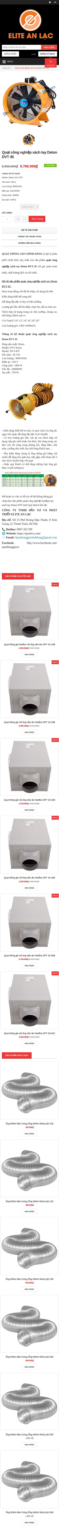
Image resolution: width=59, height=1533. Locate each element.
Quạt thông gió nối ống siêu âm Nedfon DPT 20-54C (29, 1033)
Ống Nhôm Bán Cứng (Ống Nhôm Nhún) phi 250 (29, 1434)
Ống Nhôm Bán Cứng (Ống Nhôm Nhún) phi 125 (29, 1201)
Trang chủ (6, 68)
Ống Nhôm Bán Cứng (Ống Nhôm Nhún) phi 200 (29, 1357)
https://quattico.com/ (29, 533)
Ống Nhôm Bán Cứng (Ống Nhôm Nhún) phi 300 (29, 1512)
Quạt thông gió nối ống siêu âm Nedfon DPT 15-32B (29, 800)
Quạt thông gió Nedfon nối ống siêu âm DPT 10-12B (29, 644)
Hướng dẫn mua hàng (29, 243)
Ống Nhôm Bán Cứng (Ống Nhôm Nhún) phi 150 (29, 1279)
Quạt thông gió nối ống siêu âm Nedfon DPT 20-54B (29, 955)
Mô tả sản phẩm (29, 230)
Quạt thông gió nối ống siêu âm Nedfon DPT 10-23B (29, 722)
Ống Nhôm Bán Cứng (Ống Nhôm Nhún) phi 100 (29, 1123)
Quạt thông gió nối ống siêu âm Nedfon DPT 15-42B (29, 877)
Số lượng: (7, 213)
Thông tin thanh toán (29, 237)
